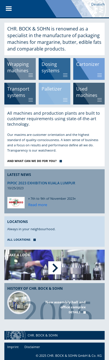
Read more (37, 204)
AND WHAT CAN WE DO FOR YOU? (32, 161)
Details (75, 312)
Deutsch (98, 4)
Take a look (18, 255)
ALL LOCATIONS (19, 239)
